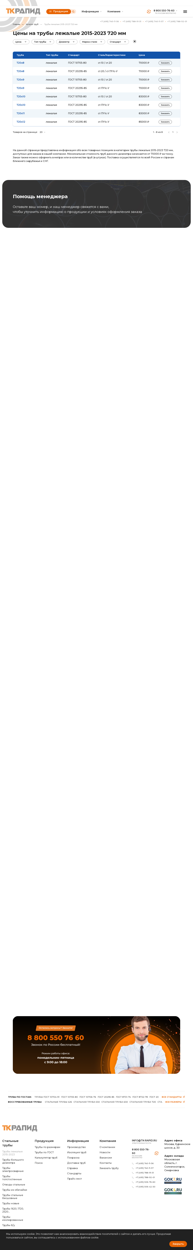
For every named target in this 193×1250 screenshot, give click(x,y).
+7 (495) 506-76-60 (145, 1182)
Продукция (58, 11)
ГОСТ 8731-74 (123, 1097)
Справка (72, 1168)
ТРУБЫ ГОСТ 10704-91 (47, 1097)
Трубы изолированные (12, 1218)
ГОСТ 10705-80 (77, 62)
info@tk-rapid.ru (144, 1140)
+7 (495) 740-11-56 (109, 21)
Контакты (106, 1163)
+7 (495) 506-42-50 (145, 1186)
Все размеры (175, 1102)
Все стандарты (173, 1097)
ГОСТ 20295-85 (77, 71)
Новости (105, 1152)
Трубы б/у (8, 1225)
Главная (16, 24)
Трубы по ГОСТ (44, 1152)
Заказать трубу (109, 1168)
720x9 (20, 79)
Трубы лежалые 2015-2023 (12, 1153)
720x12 (21, 121)
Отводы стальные (13, 1184)
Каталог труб (30, 24)
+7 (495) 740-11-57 (154, 21)
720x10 (21, 96)
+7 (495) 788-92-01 (177, 21)
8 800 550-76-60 (164, 10)
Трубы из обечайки (14, 1189)
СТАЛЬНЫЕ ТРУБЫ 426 (58, 1102)
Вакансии (106, 1157)
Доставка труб (76, 1163)
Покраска (73, 1157)
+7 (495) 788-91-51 (132, 21)
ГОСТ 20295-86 (157, 1097)
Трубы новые (10, 1203)
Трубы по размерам (47, 1147)
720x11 (21, 113)
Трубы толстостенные (12, 1178)
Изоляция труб (76, 1152)
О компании (107, 1147)
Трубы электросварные (13, 1170)
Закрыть (178, 1243)
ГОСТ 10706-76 (87, 1097)
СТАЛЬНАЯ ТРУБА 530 (87, 1102)
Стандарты (74, 1173)
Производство (76, 1147)
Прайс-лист (74, 1178)
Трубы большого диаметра (13, 1161)
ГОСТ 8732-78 (140, 1097)
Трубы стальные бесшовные (12, 1197)
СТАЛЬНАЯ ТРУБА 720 (143, 1102)
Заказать (165, 63)
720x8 (20, 62)
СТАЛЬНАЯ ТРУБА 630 (114, 1102)
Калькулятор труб (46, 1157)
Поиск (39, 1163)
